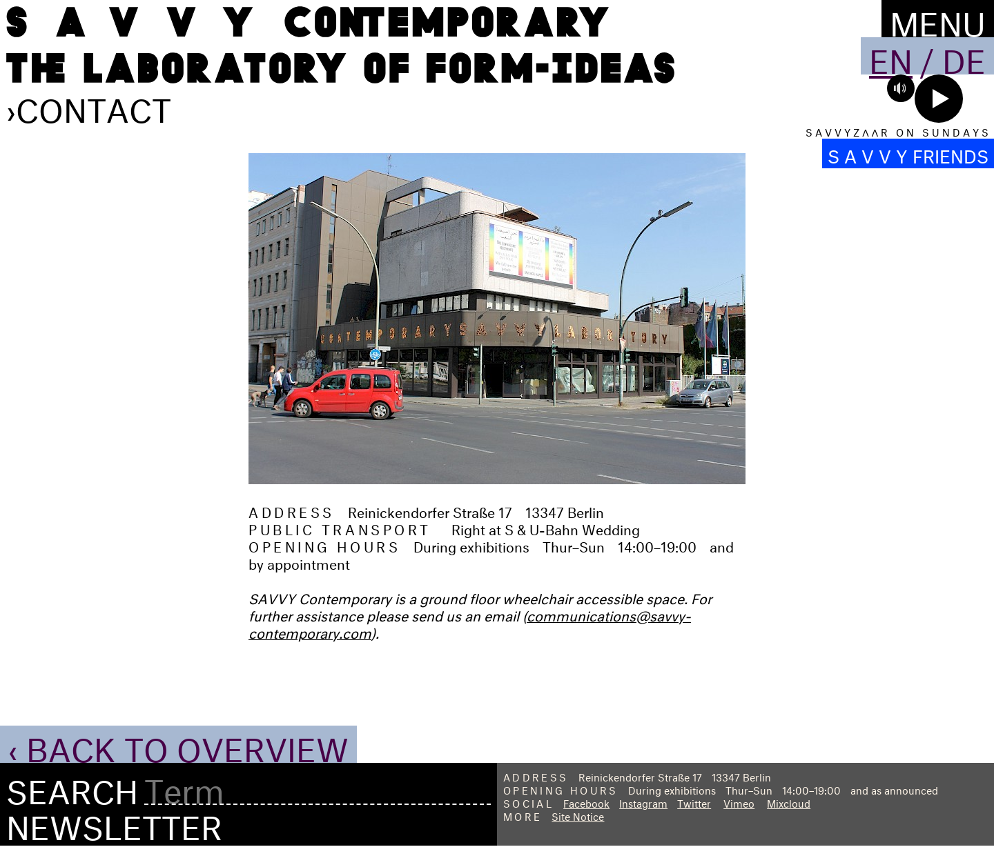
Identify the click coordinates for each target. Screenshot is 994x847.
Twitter (694, 802)
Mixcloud (788, 802)
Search (72, 787)
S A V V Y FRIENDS (908, 153)
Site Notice (578, 815)
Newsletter (114, 822)
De (964, 56)
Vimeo (738, 802)
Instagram (643, 802)
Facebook (586, 802)
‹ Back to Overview (178, 744)
